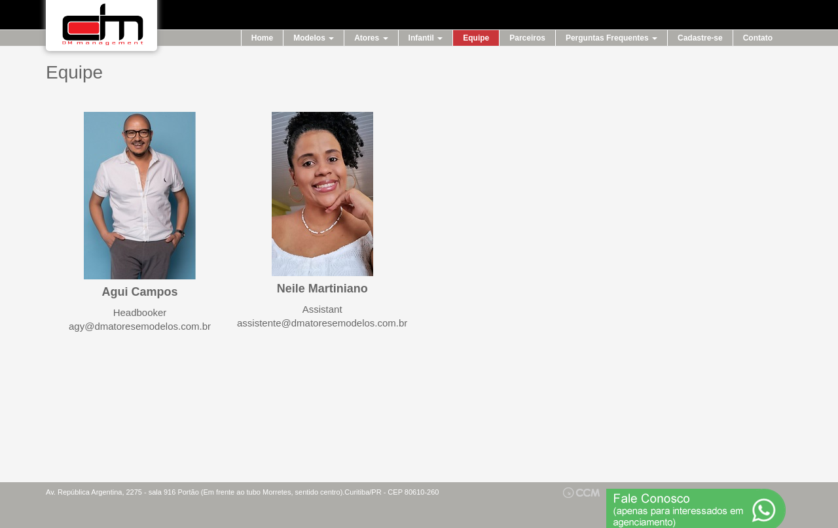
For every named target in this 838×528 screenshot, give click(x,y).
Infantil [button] (426, 38)
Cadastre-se (700, 38)
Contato (758, 38)
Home (262, 38)
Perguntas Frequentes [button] (611, 38)
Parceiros (527, 38)
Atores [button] (371, 38)
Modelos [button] (313, 38)
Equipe (476, 38)
